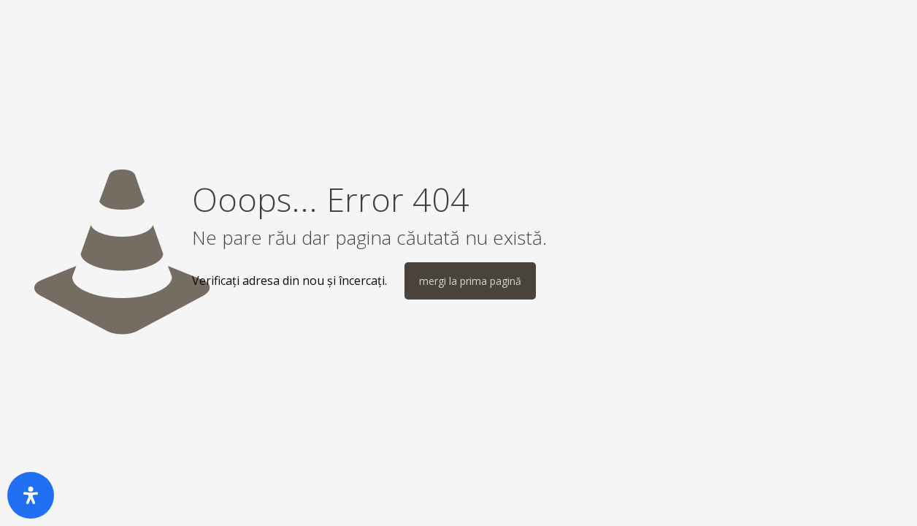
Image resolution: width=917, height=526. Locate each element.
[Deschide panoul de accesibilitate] (30, 495)
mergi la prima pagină (470, 281)
